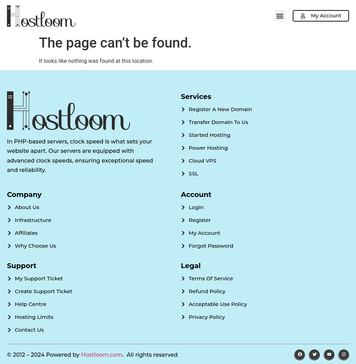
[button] (278, 16)
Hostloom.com (101, 354)
